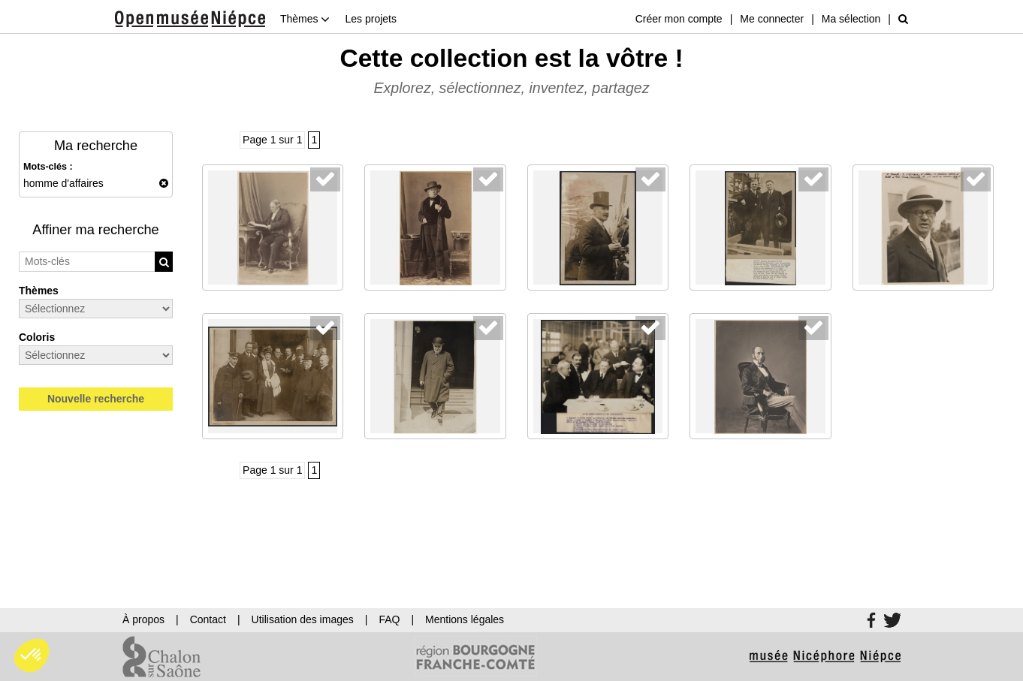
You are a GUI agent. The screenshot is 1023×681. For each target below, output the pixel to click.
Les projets (370, 19)
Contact (208, 619)
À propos (143, 619)
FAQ (389, 619)
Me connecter (772, 19)
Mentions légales (464, 619)
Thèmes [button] (305, 19)
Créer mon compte (679, 19)
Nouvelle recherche (95, 399)
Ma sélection (851, 19)
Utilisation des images (303, 619)
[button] (32, 655)
